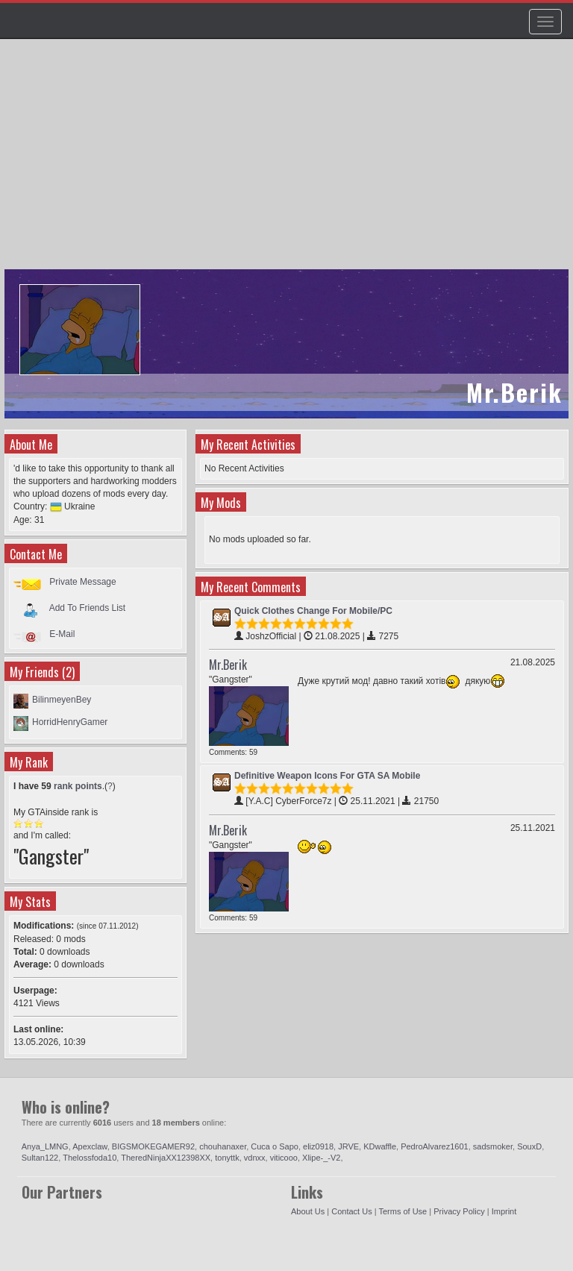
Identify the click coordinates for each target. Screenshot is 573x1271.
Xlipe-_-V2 (321, 1157)
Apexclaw (89, 1146)
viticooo (284, 1157)
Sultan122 (40, 1157)
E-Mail (62, 634)
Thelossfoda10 (89, 1157)
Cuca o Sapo (274, 1146)
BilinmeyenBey (61, 699)
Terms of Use (402, 1211)
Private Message (82, 582)
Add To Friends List (87, 608)
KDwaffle (379, 1146)
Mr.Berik (228, 665)
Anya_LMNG (45, 1146)
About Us (308, 1211)
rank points (78, 786)
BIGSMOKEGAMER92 (153, 1146)
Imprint (504, 1211)
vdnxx (255, 1157)
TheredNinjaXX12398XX (165, 1157)
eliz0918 (318, 1146)
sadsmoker (493, 1146)
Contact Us (351, 1211)
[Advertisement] (288, 161)
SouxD (529, 1146)
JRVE (348, 1146)
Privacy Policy (458, 1211)
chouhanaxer (222, 1146)
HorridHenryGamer (69, 722)
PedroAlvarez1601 (435, 1146)
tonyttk (227, 1157)
